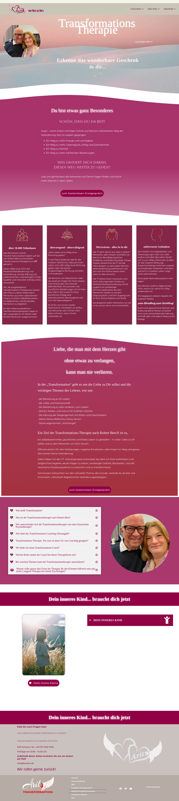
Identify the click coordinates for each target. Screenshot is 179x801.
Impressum (74, 778)
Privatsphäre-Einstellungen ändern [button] (81, 788)
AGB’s (73, 784)
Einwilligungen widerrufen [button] (79, 795)
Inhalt (73, 798)
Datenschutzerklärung (78, 781)
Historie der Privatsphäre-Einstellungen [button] (83, 791)
